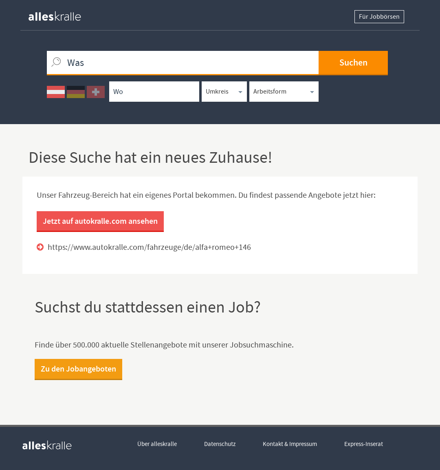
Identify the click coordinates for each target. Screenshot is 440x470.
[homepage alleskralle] (61, 14)
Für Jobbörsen (379, 17)
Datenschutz (219, 444)
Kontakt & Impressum (290, 444)
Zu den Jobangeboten (78, 368)
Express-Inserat (363, 444)
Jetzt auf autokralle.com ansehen (100, 221)
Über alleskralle (157, 444)
